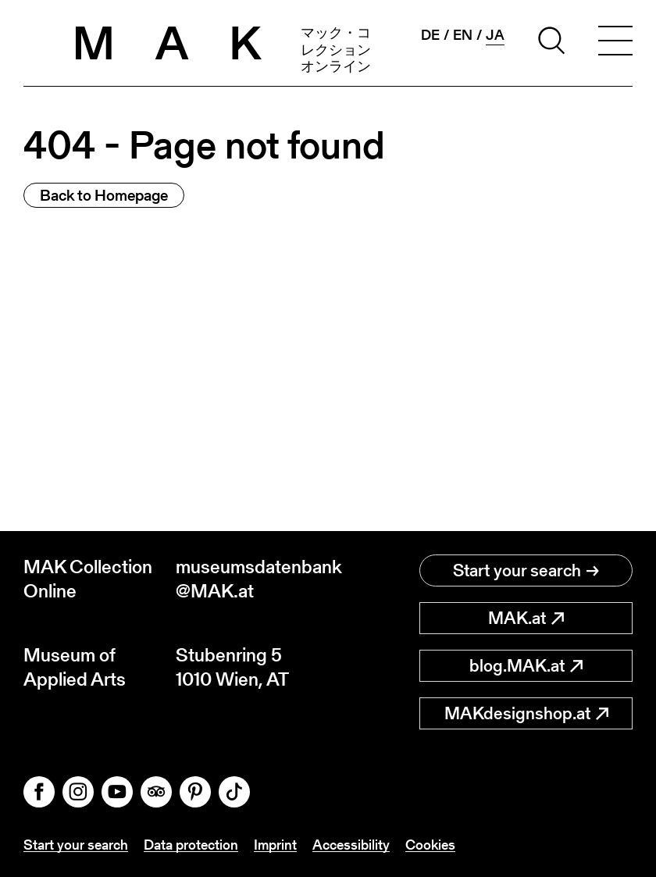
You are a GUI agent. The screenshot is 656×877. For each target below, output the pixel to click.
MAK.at (526, 618)
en (462, 35)
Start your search (526, 570)
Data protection (191, 844)
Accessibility (351, 844)
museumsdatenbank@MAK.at (252, 578)
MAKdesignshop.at (526, 713)
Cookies (430, 844)
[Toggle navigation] (615, 43)
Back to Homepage (104, 195)
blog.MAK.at (526, 666)
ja (495, 35)
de (430, 35)
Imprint (275, 844)
